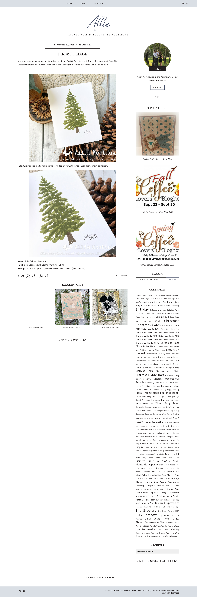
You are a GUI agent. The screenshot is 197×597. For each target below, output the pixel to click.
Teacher (139, 507)
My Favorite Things (166, 440)
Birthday (142, 309)
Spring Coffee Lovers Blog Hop (157, 159)
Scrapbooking (155, 475)
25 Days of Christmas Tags (159, 295)
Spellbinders (142, 492)
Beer (161, 305)
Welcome (170, 533)
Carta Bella (146, 321)
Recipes (156, 471)
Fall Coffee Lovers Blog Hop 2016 (157, 212)
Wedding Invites (143, 533)
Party (144, 458)
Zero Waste (171, 536)
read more (157, 87)
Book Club (150, 313)
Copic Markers (153, 360)
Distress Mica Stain (167, 371)
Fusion (138, 396)
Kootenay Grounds (144, 414)
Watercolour (149, 529)
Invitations (146, 410)
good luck (166, 396)
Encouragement (142, 389)
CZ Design (167, 367)
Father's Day (160, 389)
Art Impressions (171, 302)
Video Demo (173, 522)
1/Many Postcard (142, 295)
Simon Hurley (158, 479)
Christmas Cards (148, 325)
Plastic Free (162, 464)
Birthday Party (173, 310)
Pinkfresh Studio (170, 461)
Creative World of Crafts (169, 364)
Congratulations (172, 357)
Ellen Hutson (147, 386)
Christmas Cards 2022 (168, 336)
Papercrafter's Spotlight (154, 454)
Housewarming (151, 407)
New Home (150, 447)
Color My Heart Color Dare (168, 354)
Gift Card (157, 396)
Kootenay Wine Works (162, 414)
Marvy (145, 433)
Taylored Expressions (167, 503)
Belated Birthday (171, 305)
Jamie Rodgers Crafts (160, 410)
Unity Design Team (157, 518)
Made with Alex (167, 426)
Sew (164, 475)
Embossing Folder (170, 386)
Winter (155, 536)
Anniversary (156, 302)
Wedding (175, 529)
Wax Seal (164, 529)
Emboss (156, 386)
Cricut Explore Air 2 (144, 367)
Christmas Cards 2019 (147, 332)
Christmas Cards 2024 (169, 339)
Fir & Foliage (72, 54)
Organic (145, 450)
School (145, 475)
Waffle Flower (167, 526)
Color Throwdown (143, 357)
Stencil (152, 496)
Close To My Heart (146, 346)
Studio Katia (164, 496)
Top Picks (163, 515)
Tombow (150, 515)
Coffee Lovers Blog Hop (152, 350)
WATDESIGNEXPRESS (170, 593)
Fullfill (175, 392)
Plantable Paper (145, 464)
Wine (177, 533)
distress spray (172, 375)
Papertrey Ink (172, 454)
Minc (137, 437)
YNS (159, 536)
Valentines (154, 522)
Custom (158, 367)
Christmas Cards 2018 (170, 329)
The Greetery (83, 44)
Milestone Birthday (171, 433)
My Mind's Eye (163, 443)
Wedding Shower (158, 533)
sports (154, 492)
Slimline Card (172, 489)
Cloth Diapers (163, 347)
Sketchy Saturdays (144, 489)
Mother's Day (149, 440)
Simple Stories (154, 485)
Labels (98, 3)
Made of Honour (152, 426)
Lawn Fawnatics (153, 422)
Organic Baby (155, 450)
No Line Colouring (163, 447)
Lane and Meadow (162, 418)
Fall (151, 389)
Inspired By (163, 407)
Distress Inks (144, 370)
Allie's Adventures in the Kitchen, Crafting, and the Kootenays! (140, 590)
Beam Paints (153, 305)
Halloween (155, 400)
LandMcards (147, 418)
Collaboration (151, 353)
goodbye (175, 396)
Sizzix (177, 486)
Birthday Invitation (158, 310)
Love (166, 422)
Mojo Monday (159, 436)
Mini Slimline (146, 436)
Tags (152, 503)
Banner (144, 305)
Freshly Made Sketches (157, 392)
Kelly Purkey (174, 410)
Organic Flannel (167, 450)
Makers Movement (167, 430)
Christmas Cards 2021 (146, 336)
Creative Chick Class (148, 364)
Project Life (174, 468)
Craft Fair (164, 360)
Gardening (146, 396)
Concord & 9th (158, 357)
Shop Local (147, 478)
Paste (150, 457)
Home (69, 3)
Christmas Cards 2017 (151, 329)
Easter (159, 382)
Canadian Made (148, 317)
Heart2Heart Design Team (164, 403)
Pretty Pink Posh (155, 468)
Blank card (140, 313)
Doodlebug (149, 382)
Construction (141, 360)
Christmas (171, 321)
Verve (163, 522)
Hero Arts (140, 407)
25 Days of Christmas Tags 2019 (166, 298)
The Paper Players (165, 511)
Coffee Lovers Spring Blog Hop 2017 (157, 264)
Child (158, 321)
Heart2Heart (142, 403)
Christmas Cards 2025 (147, 343)
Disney (176, 367)
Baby (138, 305)
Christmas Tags (169, 342)
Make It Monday (153, 429)
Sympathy (144, 503)
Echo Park (168, 382)
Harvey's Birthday (170, 400)
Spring (163, 492)
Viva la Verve (155, 526)
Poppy (143, 468)
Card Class (169, 317)
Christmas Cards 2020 (169, 332)
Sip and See (167, 486)
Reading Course (143, 472)
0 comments (121, 275)
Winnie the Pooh (144, 536)
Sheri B (138, 479)
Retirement (167, 472)
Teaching (147, 507)
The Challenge (173, 507)
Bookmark (160, 313)
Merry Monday (155, 433)
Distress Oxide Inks (150, 375)
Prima (166, 468)
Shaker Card (173, 475)
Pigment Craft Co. (147, 461)
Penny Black (161, 457)
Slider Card (159, 489)
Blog (83, 3)
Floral (139, 392)
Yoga (164, 536)
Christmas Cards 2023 (147, 339)
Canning (160, 316)
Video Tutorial (143, 525)
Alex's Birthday (142, 302)
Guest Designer (143, 400)
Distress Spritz (143, 378)
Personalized (174, 458)
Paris (138, 457)
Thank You (159, 506)
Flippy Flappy (173, 389)
